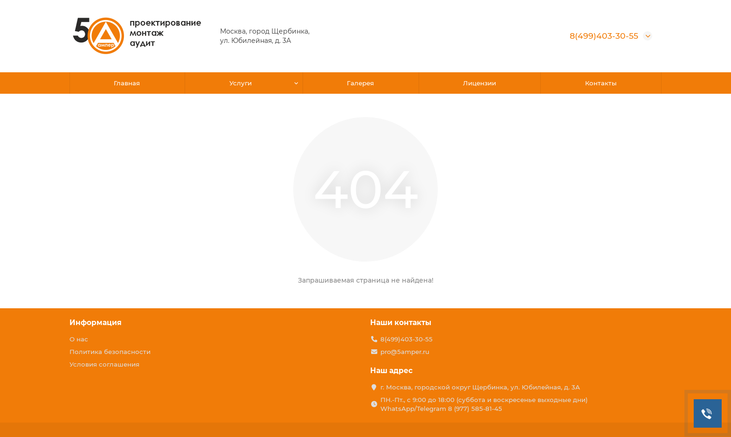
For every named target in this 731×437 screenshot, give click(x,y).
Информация (95, 322)
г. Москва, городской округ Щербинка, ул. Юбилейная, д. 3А (480, 387)
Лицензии (479, 83)
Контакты (601, 83)
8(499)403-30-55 (604, 36)
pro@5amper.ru (404, 351)
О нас (78, 339)
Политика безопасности (110, 351)
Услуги (240, 83)
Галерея (360, 83)
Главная (127, 83)
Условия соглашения (104, 364)
